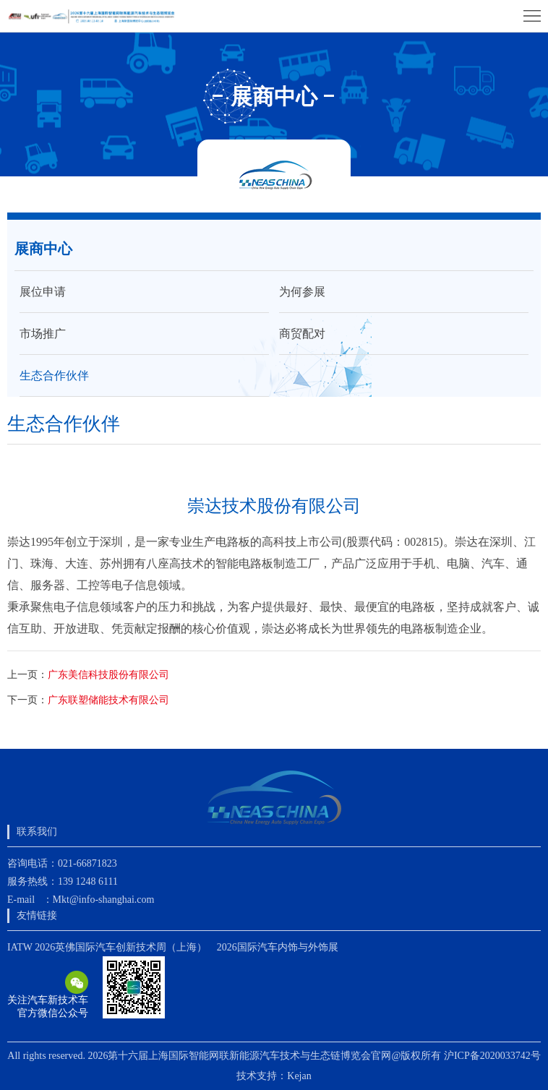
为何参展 (302, 292)
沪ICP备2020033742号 (492, 1055)
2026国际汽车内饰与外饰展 (277, 947)
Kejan (299, 1075)
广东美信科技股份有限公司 (108, 674)
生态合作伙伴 (54, 375)
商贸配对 (302, 333)
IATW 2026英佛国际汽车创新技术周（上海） (107, 947)
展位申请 (43, 292)
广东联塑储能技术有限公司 (108, 700)
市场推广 (43, 333)
